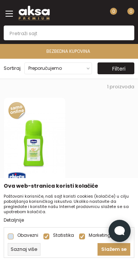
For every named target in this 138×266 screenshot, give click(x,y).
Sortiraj (12, 68)
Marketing (100, 235)
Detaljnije (14, 220)
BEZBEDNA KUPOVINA (95, 51)
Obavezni (27, 235)
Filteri (115, 68)
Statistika (63, 235)
